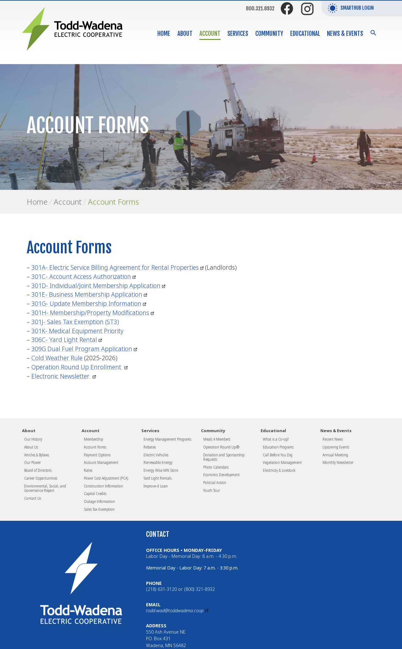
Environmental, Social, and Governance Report (45, 488)
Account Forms (113, 201)
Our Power (32, 462)
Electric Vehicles (156, 455)
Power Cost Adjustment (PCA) (106, 478)
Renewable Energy (158, 462)
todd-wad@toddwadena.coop (175, 610)
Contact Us (32, 498)
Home (163, 33)
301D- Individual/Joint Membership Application (95, 285)
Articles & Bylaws (36, 455)
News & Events (345, 33)
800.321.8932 (260, 8)
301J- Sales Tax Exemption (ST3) (75, 321)
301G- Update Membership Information (86, 303)
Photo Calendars (216, 467)
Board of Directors (38, 470)
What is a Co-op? (276, 439)
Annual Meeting (335, 455)
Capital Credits (95, 493)
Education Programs (278, 447)
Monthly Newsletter (338, 462)
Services (237, 33)
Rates (88, 470)
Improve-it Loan (156, 486)
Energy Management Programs (167, 439)
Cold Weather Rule (57, 358)
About (185, 33)
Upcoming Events (336, 447)
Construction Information (103, 486)
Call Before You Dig (277, 455)
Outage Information (99, 501)
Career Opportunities (40, 478)
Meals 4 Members (216, 439)
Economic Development (221, 474)
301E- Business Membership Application (86, 294)
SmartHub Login (351, 8)
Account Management (101, 462)
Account (209, 33)
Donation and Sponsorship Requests (223, 457)
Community (269, 33)
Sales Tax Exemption (99, 509)
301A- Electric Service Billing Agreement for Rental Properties (115, 267)
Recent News (333, 439)
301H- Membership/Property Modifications (90, 312)
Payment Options (97, 455)
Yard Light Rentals (157, 478)
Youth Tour (211, 490)
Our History (33, 439)
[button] (373, 32)
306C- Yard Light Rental (64, 339)
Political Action (214, 482)
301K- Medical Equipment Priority (77, 331)
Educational (305, 33)
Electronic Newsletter (61, 376)
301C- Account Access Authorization (81, 276)
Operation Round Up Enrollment (77, 367)
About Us (31, 447)
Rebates (150, 447)
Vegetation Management (282, 462)
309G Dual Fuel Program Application (81, 348)
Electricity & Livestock (279, 470)
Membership (93, 439)
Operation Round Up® (221, 447)
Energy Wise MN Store (161, 470)
